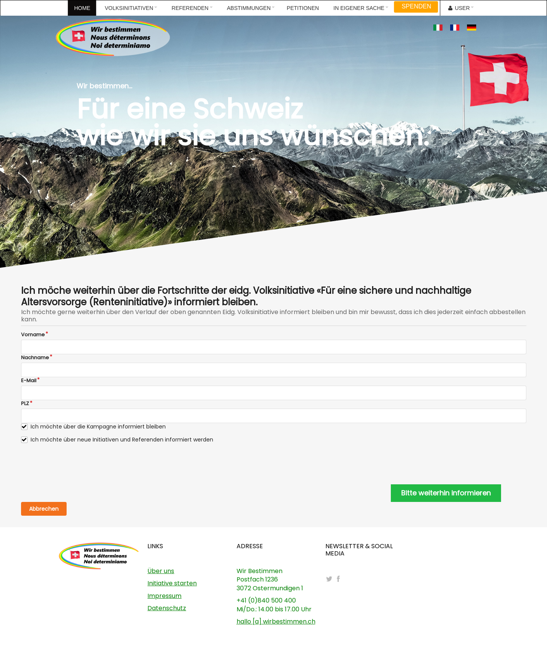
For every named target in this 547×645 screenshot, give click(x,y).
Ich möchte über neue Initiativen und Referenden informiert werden (122, 440)
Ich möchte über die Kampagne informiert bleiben (98, 426)
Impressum (164, 595)
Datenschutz (166, 608)
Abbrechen (44, 509)
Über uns (160, 571)
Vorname (33, 334)
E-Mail (28, 380)
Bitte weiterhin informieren (446, 493)
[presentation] (79, 464)
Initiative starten (172, 583)
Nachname (35, 357)
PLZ (25, 403)
